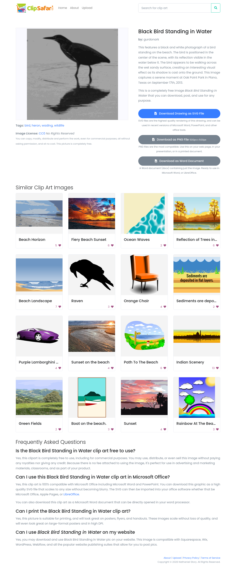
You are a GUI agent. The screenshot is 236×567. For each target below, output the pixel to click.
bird (27, 125)
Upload (87, 8)
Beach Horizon (32, 239)
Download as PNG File (179, 139)
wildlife (59, 125)
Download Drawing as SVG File (179, 113)
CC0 (42, 133)
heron (36, 125)
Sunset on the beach (90, 362)
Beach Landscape (35, 300)
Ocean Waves (137, 239)
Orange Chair (136, 300)
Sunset (130, 423)
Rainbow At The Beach (197, 423)
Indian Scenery (190, 362)
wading (47, 125)
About (74, 8)
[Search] (174, 8)
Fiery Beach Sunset (88, 239)
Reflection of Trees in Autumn (203, 239)
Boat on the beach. (88, 423)
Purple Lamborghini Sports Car (47, 362)
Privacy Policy (191, 557)
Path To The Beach (141, 362)
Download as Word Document (179, 161)
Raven (77, 300)
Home (62, 8)
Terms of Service (210, 557)
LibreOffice (71, 494)
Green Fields (30, 423)
